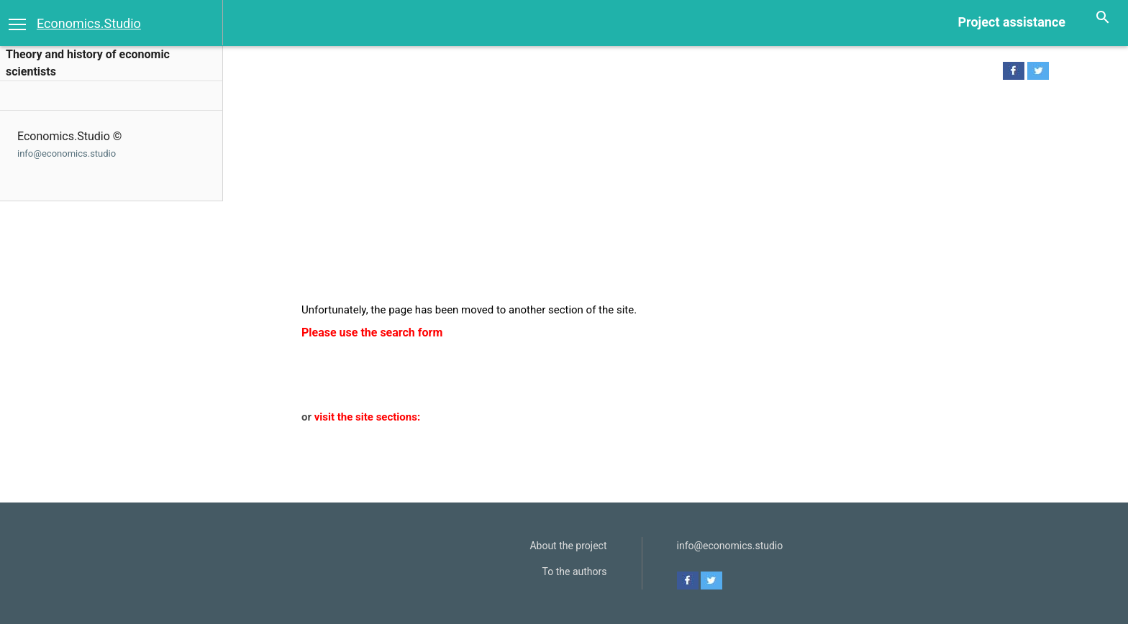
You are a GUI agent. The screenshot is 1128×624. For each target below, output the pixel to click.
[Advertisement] (666, 194)
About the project (567, 545)
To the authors (574, 571)
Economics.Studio (89, 23)
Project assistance (1011, 21)
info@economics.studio (66, 153)
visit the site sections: (367, 416)
